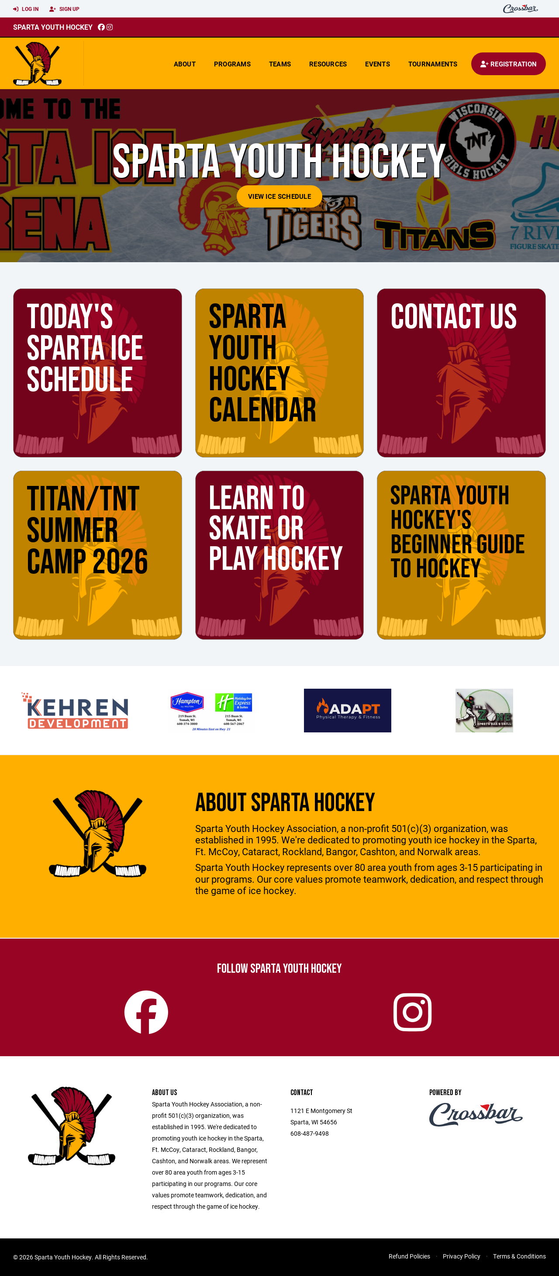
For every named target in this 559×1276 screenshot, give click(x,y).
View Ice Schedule (279, 196)
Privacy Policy (461, 1256)
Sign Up (64, 9)
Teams (280, 63)
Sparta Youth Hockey (53, 26)
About (185, 63)
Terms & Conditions (519, 1256)
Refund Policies (409, 1256)
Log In (25, 9)
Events (377, 63)
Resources (328, 63)
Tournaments (433, 63)
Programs (232, 63)
